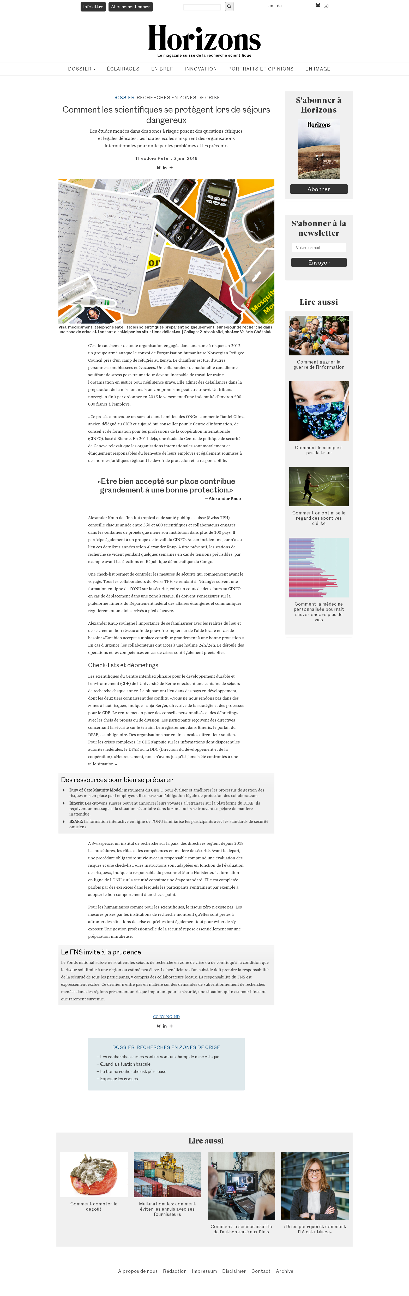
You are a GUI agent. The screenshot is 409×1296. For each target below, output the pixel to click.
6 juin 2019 (185, 158)
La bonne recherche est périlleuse (133, 1071)
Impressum (204, 1271)
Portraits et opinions (261, 69)
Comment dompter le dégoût (94, 1206)
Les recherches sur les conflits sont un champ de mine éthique (159, 1056)
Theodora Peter (153, 158)
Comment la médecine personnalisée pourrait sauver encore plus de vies (319, 611)
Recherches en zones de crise (178, 97)
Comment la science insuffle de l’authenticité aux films (241, 1229)
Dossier (81, 69)
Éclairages (123, 69)
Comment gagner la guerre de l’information (319, 364)
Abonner (319, 189)
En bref (162, 69)
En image (317, 69)
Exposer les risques (119, 1078)
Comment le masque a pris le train (319, 450)
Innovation (201, 69)
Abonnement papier (130, 6)
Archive (284, 1271)
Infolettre (93, 6)
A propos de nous (138, 1271)
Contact (261, 1271)
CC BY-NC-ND (166, 1016)
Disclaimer (234, 1271)
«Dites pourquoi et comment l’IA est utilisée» (315, 1229)
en (270, 5)
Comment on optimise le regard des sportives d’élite (319, 518)
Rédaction (175, 1271)
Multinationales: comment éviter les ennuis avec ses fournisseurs (167, 1209)
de (279, 5)
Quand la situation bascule (125, 1064)
